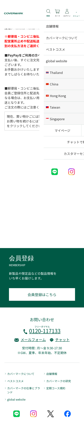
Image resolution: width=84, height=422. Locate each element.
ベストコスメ (15, 381)
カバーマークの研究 (58, 381)
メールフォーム (33, 339)
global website (16, 399)
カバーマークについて (20, 374)
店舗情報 (51, 374)
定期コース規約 (55, 388)
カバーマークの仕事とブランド (23, 390)
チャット (62, 339)
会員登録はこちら (42, 294)
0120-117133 (44, 331)
